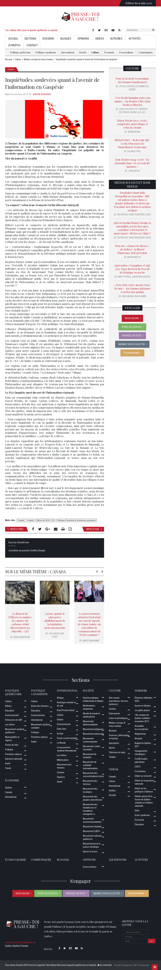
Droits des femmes (40, 706)
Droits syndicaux (142, 815)
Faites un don (132, 318)
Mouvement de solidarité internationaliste (90, 765)
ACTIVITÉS (141, 859)
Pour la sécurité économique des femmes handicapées (132, 80)
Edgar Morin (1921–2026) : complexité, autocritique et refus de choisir (132, 124)
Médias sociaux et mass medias (132, 184)
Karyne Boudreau (42, 94)
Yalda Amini (140, 296)
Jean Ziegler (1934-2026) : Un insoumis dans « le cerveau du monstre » (132, 163)
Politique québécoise (20, 52)
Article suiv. (94, 529)
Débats (8, 706)
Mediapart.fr (134, 257)
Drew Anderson (22, 637)
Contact (32, 45)
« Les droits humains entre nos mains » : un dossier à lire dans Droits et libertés (132, 101)
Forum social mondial (67, 738)
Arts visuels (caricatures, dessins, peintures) (118, 701)
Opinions (83, 38)
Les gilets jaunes (142, 710)
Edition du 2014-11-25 (45, 520)
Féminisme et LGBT (13, 720)
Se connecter (105, 965)
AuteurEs (116, 38)
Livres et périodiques (118, 718)
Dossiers (48, 38)
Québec (8, 787)
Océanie (60, 772)
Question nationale (13, 759)
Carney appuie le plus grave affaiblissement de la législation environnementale (54, 620)
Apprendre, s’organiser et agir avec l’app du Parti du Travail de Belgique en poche (132, 269)
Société (82, 52)
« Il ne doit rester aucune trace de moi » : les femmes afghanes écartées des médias (132, 288)
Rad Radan (127, 296)
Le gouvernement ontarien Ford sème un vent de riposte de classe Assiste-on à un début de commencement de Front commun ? (89, 624)
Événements (114, 713)
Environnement (12, 715)
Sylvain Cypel (134, 151)
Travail (8, 768)
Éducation (9, 710)
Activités (135, 38)
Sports (112, 747)
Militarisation (63, 760)
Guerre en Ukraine (143, 705)
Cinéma (112, 709)
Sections (30, 38)
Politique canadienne (46, 52)
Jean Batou (134, 171)
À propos (14, 45)
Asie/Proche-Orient (65, 710)
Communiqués (145, 52)
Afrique (60, 698)
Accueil (13, 38)
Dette (137, 810)
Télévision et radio (117, 752)
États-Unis (61, 729)
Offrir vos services (132, 327)
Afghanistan (140, 734)
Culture (95, 52)
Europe (60, 733)
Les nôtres (10, 724)
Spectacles (114, 743)
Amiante (138, 738)
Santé (7, 763)
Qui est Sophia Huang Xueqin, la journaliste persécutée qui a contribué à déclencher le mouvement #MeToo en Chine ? (132, 228)
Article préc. (16, 529)
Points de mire (11, 745)
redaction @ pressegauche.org (20, 942)
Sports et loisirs (90, 851)
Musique (113, 730)
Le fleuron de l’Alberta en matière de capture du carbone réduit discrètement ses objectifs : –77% (20, 622)
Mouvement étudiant (92, 826)
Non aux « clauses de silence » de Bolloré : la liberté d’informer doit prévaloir (132, 249)
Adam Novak (134, 131)
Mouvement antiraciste (93, 734)
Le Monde (61, 743)
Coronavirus (140, 771)
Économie (109, 52)
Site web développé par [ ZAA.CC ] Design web (131, 965)
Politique (9, 749)
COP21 (138, 766)
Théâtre (112, 757)
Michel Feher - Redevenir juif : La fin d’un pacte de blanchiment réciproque (132, 143)
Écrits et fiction (89, 867)
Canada (11, 69)
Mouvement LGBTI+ (91, 831)
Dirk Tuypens (124, 276)
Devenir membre (132, 353)
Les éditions (117, 859)
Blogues (65, 38)
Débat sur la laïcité (143, 776)
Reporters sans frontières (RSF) (134, 214)
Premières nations (13, 754)
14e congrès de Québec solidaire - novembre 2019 (143, 718)
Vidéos (99, 38)
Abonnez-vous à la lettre (131, 344)
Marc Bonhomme (91, 640)
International (67, 52)
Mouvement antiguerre (93, 729)
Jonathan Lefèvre (141, 276)
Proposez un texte (131, 335)
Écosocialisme (126, 52)
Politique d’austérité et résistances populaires (76, 520)
